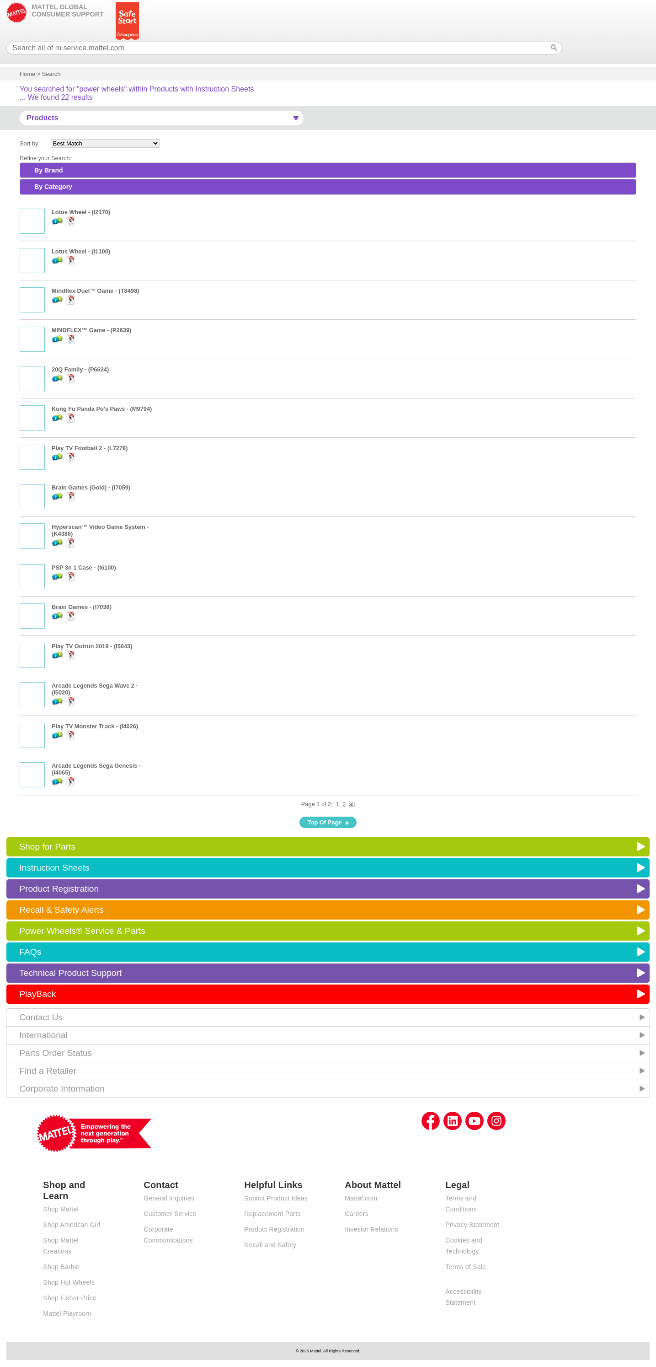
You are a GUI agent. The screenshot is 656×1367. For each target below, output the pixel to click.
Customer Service (170, 1213)
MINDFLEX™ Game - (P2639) (91, 330)
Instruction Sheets (54, 867)
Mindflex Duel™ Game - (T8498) (95, 290)
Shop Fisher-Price (69, 1298)
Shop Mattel (60, 1209)
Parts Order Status (55, 1053)
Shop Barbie (61, 1266)
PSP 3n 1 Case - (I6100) (84, 567)
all (352, 804)
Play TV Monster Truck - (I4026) (95, 726)
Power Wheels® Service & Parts (82, 931)
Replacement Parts (272, 1213)
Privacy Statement (472, 1224)
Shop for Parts (47, 846)
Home (27, 73)
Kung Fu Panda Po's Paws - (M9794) (102, 408)
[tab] (328, 170)
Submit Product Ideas (276, 1198)
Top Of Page (324, 822)
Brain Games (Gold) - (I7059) (91, 487)
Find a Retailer (47, 1071)
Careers (356, 1213)
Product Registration (59, 888)
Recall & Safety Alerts (61, 910)
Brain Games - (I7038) (82, 606)
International (43, 1035)
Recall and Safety (270, 1245)
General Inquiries (169, 1198)
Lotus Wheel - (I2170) (81, 212)
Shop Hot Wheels (69, 1282)
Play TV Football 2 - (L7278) (90, 448)
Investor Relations (371, 1229)
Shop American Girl (71, 1224)
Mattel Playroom (67, 1313)
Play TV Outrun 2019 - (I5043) (92, 646)
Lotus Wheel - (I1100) (81, 251)
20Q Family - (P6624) (80, 369)
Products (42, 118)
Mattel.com (361, 1198)
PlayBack (37, 994)
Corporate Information (62, 1088)
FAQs (30, 952)
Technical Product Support (70, 973)
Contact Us (41, 1017)
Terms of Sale (465, 1266)
